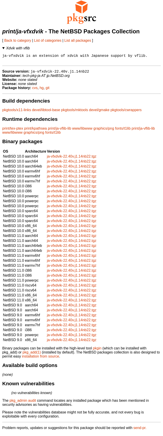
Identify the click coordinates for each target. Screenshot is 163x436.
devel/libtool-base (46, 112)
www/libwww (82, 131)
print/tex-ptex (12, 131)
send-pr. (140, 430)
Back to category (17, 40)
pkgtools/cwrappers (126, 112)
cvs (35, 90)
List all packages (77, 40)
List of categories (47, 40)
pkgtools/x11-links (16, 112)
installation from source (40, 359)
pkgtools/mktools (74, 112)
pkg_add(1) (32, 355)
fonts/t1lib (122, 131)
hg (42, 90)
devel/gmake (99, 112)
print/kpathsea (35, 131)
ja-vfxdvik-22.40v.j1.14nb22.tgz (71, 159)
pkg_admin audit (22, 403)
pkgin (97, 351)
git (47, 90)
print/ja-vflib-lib (59, 131)
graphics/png (103, 131)
